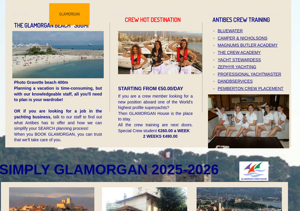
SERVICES (219, 13)
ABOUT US (119, 13)
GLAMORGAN (69, 13)
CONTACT (169, 13)
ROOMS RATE (268, 13)
